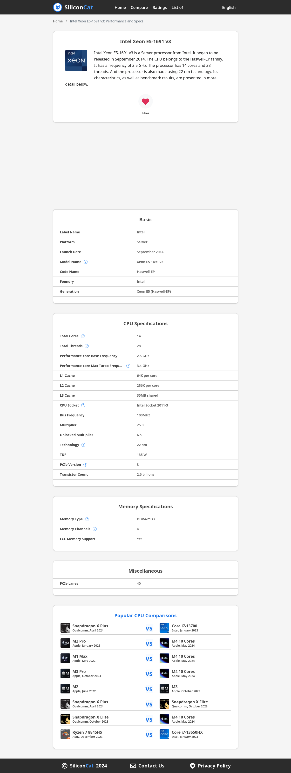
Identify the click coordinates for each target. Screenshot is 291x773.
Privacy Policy (214, 766)
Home (120, 7)
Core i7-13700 (184, 626)
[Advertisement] (146, 166)
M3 (174, 686)
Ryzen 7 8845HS (87, 732)
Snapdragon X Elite (190, 702)
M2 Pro (79, 641)
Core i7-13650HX (187, 732)
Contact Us (151, 766)
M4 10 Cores (183, 641)
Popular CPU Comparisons (145, 615)
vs (149, 628)
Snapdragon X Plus (90, 626)
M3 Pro (79, 671)
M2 (75, 686)
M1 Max (80, 656)
